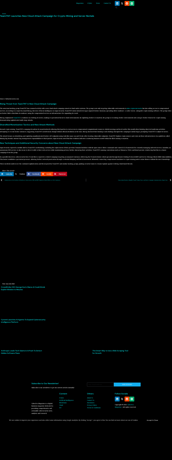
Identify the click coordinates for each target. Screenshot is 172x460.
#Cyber (89, 3)
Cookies (135, 420)
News (98, 3)
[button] (116, 7)
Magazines (80, 3)
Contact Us (107, 3)
